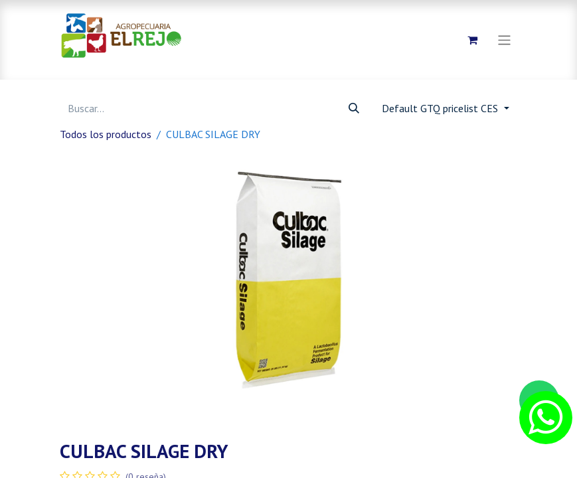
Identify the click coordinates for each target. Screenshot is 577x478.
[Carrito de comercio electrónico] (472, 40)
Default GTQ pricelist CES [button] (441, 108)
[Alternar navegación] (504, 39)
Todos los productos (105, 134)
